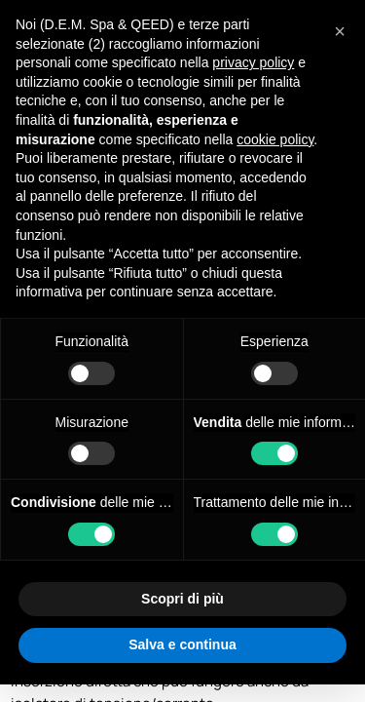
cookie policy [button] (275, 139)
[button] (339, 31)
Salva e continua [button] (182, 644)
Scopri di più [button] (182, 598)
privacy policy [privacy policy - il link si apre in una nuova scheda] (253, 62)
